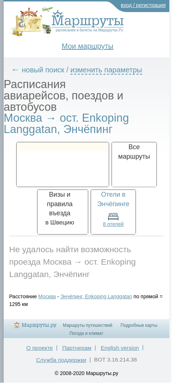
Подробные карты (139, 325)
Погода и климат (86, 333)
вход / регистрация (143, 5)
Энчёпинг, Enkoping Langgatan (96, 296)
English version (120, 348)
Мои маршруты (87, 46)
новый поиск (43, 70)
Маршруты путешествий (87, 325)
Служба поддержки (61, 360)
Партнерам (77, 348)
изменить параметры (106, 70)
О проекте (39, 348)
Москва (47, 296)
